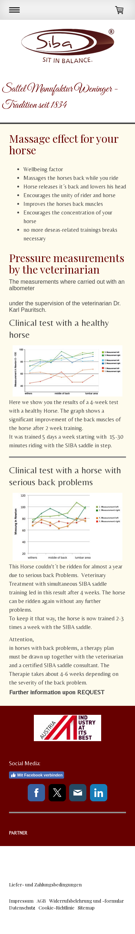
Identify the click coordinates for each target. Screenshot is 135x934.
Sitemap (86, 907)
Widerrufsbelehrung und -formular (86, 901)
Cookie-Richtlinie (57, 907)
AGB (41, 901)
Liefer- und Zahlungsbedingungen (45, 884)
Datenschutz (22, 907)
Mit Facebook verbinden (36, 775)
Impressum (21, 901)
